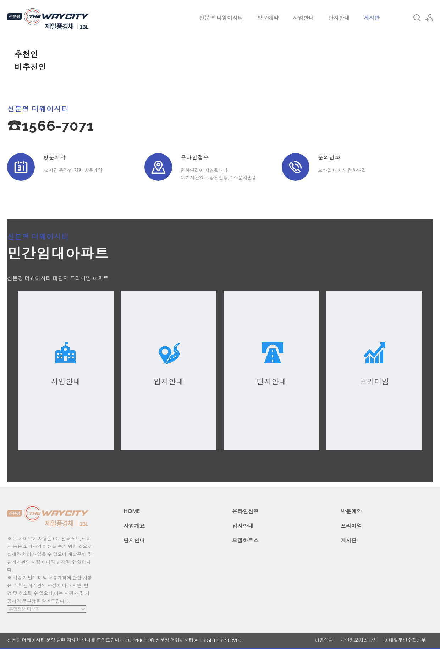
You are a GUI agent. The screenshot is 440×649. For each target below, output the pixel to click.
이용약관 (324, 640)
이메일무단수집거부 (405, 640)
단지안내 (339, 17)
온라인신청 (245, 511)
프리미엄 (351, 525)
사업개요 (134, 525)
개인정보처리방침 (358, 640)
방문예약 (268, 17)
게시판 (372, 17)
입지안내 (242, 525)
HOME (131, 510)
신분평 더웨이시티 (221, 17)
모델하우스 (245, 540)
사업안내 (303, 17)
